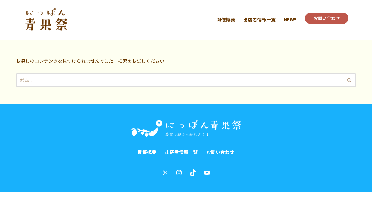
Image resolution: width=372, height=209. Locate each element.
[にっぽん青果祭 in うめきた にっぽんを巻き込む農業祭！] (45, 20)
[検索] (179, 81)
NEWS (288, 19)
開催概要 (223, 19)
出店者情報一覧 (257, 19)
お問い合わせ (326, 18)
